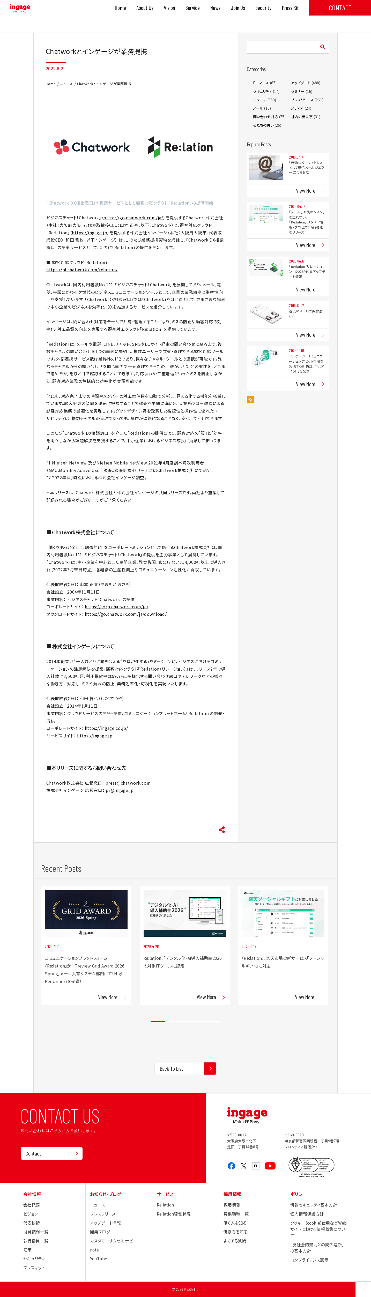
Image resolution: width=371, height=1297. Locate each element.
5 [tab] (213, 1021)
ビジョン (30, 1214)
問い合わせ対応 (265, 116)
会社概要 (31, 1205)
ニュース (66, 83)
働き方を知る (235, 1232)
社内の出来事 (302, 116)
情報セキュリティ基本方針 (313, 1205)
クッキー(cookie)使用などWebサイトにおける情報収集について (318, 1229)
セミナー (298, 91)
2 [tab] (172, 1021)
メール (258, 108)
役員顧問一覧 (35, 1232)
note (94, 1250)
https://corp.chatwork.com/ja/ (117, 607)
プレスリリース (302, 99)
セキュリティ (262, 91)
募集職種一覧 (236, 1214)
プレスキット (34, 1268)
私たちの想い (263, 125)
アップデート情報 (105, 1223)
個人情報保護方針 (307, 1214)
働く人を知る (235, 1223)
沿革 (27, 1250)
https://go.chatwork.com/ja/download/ (126, 614)
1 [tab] (158, 1021)
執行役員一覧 (35, 1241)
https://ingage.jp (89, 233)
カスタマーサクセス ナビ (111, 1241)
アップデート (301, 82)
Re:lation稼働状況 (174, 1214)
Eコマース (261, 82)
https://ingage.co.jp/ (106, 728)
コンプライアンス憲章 (309, 1260)
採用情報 (232, 1205)
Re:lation (165, 1205)
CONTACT (340, 7)
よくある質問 (235, 1241)
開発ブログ (100, 1232)
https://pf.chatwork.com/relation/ (82, 270)
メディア (297, 108)
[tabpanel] (86, 945)
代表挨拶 (31, 1223)
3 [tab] (185, 1021)
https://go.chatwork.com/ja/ (133, 218)
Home (51, 83)
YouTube (98, 1259)
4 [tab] (199, 1021)
